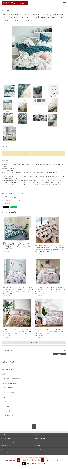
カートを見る (38, 449)
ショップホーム (4, 434)
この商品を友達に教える (9, 197)
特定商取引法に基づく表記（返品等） (12, 193)
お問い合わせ (38, 434)
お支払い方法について (6, 438)
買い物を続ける (6, 203)
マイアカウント (38, 445)
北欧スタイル (10, 10)
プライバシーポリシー (6, 452)
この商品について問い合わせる (11, 200)
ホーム (3, 10)
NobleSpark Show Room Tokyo (7, 442)
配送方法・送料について (40, 438)
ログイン (3, 449)
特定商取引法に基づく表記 (7, 445)
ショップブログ (38, 442)
